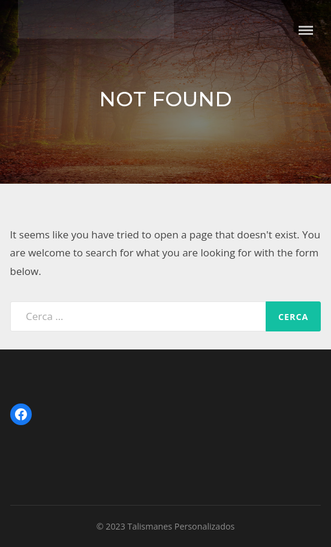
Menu (306, 30)
